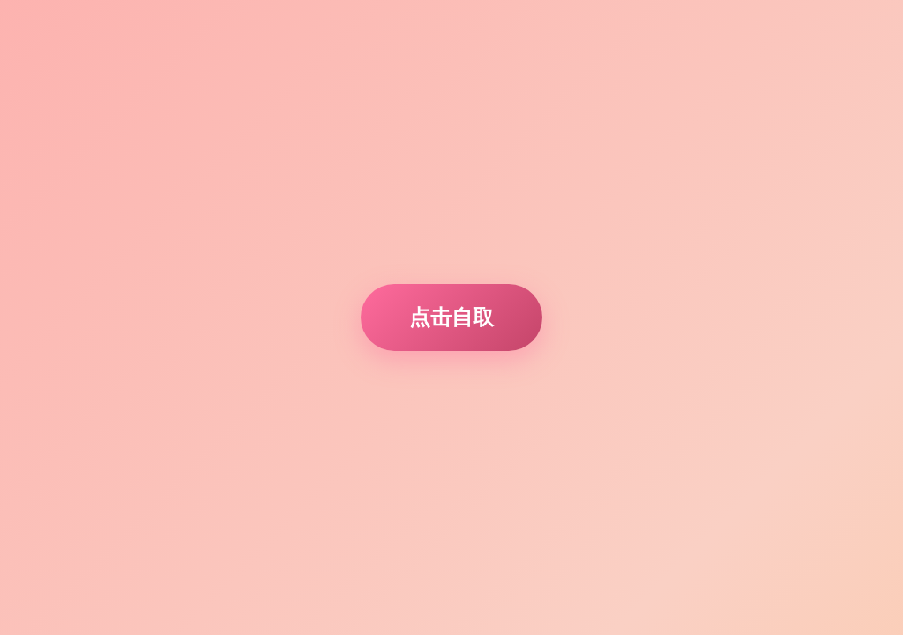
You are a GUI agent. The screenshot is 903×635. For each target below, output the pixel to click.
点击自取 (451, 317)
